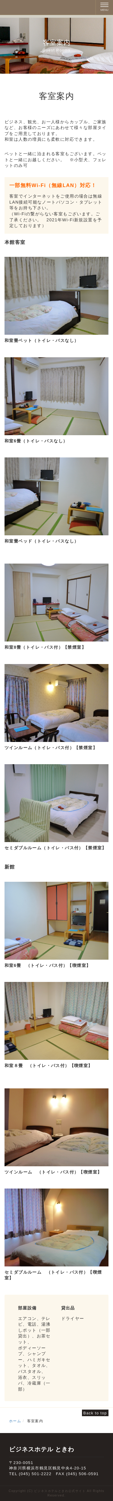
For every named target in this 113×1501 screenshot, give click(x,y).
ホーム (15, 1421)
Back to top (95, 1413)
